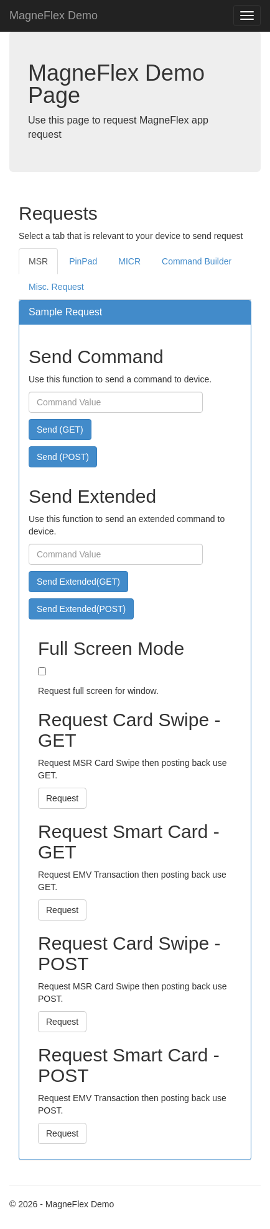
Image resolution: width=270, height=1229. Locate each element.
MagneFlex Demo (53, 15)
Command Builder (196, 261)
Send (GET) (60, 429)
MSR (38, 261)
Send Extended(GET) (78, 582)
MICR (129, 261)
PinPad (83, 261)
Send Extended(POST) (81, 609)
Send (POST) (63, 457)
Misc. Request (56, 287)
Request (62, 798)
